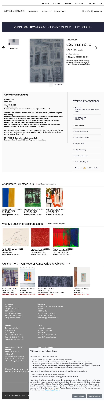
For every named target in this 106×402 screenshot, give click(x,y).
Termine (67, 3)
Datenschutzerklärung (52, 390)
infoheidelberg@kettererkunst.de (16, 361)
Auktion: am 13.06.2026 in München (43, 27)
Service (45, 3)
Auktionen (33, 11)
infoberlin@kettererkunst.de (14, 339)
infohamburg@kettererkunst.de (48, 318)
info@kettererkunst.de (12, 318)
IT (97, 3)
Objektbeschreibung (16, 94)
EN (94, 3)
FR (101, 3)
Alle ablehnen (79, 396)
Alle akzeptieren (95, 396)
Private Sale (60, 11)
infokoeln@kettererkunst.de (47, 337)
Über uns (79, 3)
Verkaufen (46, 11)
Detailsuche (98, 11)
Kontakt (56, 3)
